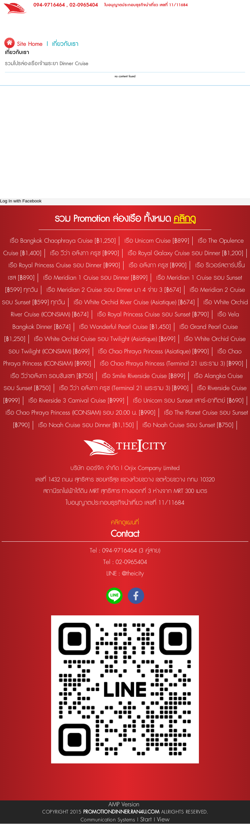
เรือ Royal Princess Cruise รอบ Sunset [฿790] (153, 314)
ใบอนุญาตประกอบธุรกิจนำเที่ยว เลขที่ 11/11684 (146, 5)
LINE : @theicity (125, 573)
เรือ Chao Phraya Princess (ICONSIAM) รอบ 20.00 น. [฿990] (80, 412)
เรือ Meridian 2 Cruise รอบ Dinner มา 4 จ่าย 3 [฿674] (114, 290)
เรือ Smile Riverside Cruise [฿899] (143, 376)
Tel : (96, 550)
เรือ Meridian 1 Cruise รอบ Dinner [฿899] (95, 277)
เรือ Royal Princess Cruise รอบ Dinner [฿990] (64, 265)
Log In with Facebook (21, 200)
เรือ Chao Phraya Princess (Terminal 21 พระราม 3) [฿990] (171, 363)
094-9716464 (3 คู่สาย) (131, 550)
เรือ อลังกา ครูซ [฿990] (157, 265)
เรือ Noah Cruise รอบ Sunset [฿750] (188, 425)
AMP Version (123, 804)
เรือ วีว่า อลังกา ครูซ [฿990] (84, 253)
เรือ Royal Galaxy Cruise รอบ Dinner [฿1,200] (185, 253)
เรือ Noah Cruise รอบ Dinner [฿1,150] (86, 425)
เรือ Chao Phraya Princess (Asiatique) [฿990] (153, 351)
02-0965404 (83, 5)
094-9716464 (49, 5)
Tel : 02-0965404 (125, 562)
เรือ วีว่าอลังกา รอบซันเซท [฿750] (51, 376)
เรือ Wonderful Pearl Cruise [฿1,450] (125, 327)
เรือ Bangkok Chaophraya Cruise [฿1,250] (63, 240)
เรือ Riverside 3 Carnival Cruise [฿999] (76, 400)
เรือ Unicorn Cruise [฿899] (157, 240)
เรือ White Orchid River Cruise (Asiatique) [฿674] (134, 302)
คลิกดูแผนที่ (125, 522)
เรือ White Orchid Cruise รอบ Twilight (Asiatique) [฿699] (104, 339)
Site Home (30, 44)
